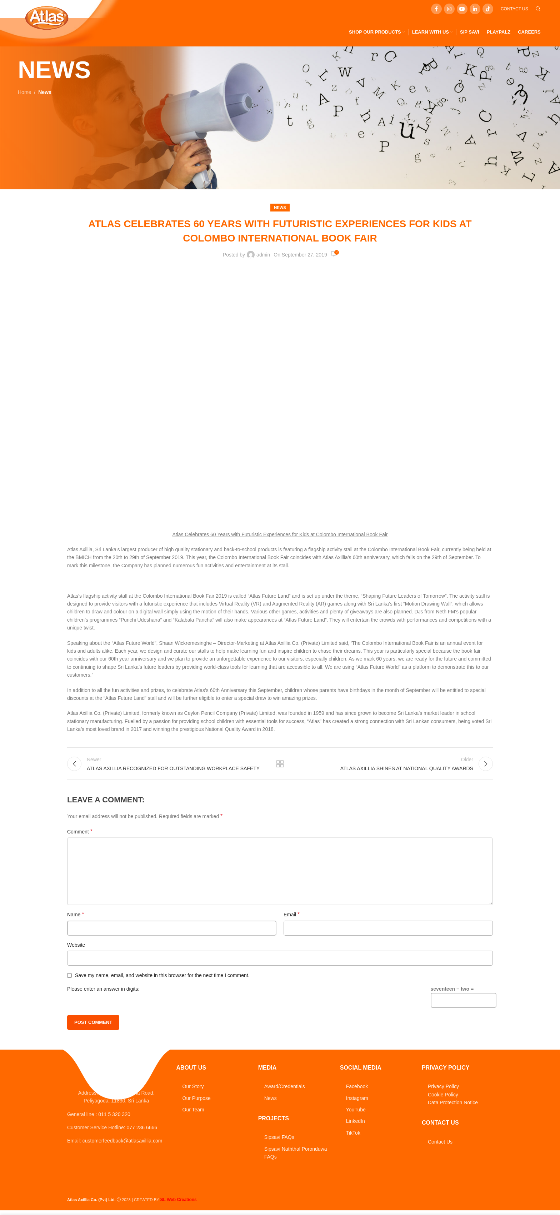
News (44, 92)
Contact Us (440, 1145)
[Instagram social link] (449, 9)
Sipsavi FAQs (279, 1141)
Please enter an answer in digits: (103, 992)
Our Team (193, 1113)
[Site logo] (47, 17)
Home (24, 92)
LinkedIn (355, 1124)
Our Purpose (196, 1101)
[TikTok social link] (487, 9)
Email (292, 918)
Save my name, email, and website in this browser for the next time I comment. (162, 979)
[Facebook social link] (436, 9)
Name (75, 918)
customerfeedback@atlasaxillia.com (122, 1149)
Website (76, 948)
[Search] (538, 9)
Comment (79, 835)
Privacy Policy (443, 1090)
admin (263, 255)
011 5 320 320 (114, 1122)
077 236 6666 (142, 1135)
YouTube (356, 1113)
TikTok (353, 1136)
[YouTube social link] (462, 9)
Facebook (357, 1090)
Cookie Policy (443, 1098)
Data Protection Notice (453, 1106)
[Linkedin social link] (475, 9)
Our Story (193, 1090)
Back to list (280, 765)
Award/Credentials (284, 1090)
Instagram (357, 1101)
